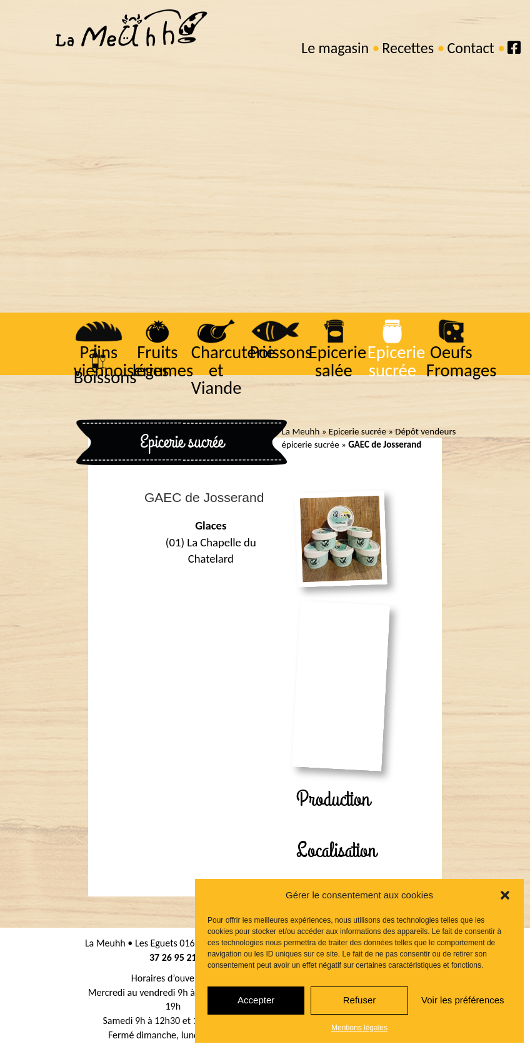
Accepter (256, 1000)
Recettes (408, 48)
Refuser (359, 1000)
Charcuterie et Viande (232, 370)
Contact (470, 48)
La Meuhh (301, 431)
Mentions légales (359, 1027)
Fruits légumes (161, 361)
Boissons (104, 377)
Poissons (280, 352)
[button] (505, 895)
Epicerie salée (337, 361)
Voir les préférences (462, 1000)
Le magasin (335, 48)
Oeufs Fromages (460, 361)
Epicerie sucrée (396, 361)
